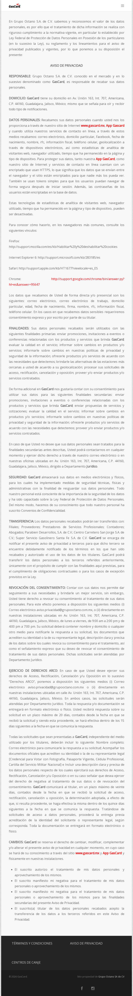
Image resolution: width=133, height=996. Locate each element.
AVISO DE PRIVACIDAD (86, 943)
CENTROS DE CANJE (26, 962)
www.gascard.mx (93, 125)
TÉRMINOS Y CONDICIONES (32, 943)
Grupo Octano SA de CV (111, 976)
